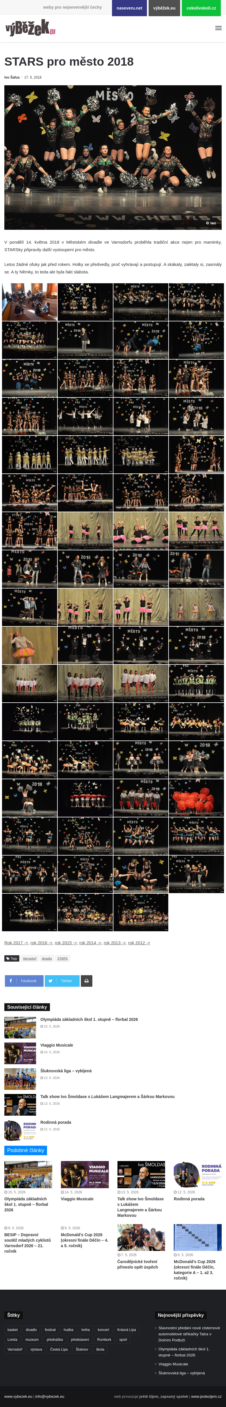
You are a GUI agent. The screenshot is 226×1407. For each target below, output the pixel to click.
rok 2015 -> (66, 942)
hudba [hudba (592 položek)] (68, 1330)
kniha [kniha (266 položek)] (85, 1330)
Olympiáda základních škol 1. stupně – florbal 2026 (89, 1019)
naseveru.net (129, 8)
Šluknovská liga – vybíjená (65, 1071)
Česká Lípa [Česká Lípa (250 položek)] (59, 1349)
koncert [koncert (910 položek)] (103, 1330)
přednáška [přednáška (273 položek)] (55, 1340)
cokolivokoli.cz (201, 8)
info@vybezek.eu (49, 1396)
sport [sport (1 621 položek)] (123, 1340)
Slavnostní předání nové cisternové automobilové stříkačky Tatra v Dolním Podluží (189, 1334)
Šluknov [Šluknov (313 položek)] (82, 1349)
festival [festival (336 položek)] (50, 1330)
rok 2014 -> (90, 942)
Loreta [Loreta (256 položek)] (12, 1340)
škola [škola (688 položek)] (100, 1349)
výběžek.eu (164, 8)
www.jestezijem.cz (206, 1396)
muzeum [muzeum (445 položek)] (32, 1340)
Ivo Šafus (12, 77)
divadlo (47, 958)
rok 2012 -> (139, 942)
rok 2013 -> (115, 942)
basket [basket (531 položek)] (13, 1330)
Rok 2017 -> (16, 942)
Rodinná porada (55, 1122)
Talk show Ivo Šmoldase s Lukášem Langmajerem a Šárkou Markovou (107, 1096)
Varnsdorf (29, 958)
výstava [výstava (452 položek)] (36, 1349)
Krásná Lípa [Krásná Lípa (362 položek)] (126, 1330)
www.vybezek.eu (18, 1396)
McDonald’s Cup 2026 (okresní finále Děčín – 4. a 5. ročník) (84, 1240)
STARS (62, 958)
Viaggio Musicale (56, 1045)
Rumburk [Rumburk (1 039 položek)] (104, 1340)
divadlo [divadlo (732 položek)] (31, 1330)
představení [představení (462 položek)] (80, 1340)
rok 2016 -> (41, 942)
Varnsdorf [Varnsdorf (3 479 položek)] (15, 1349)
